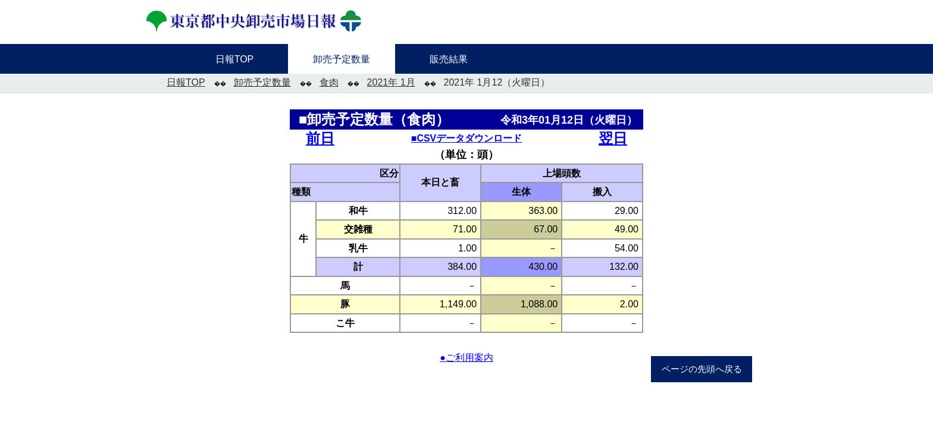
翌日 (613, 138)
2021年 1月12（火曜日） (497, 82)
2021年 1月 (391, 82)
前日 (320, 138)
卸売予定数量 (262, 82)
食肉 (329, 82)
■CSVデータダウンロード (466, 138)
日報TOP (186, 82)
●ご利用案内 (466, 358)
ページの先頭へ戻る (702, 369)
